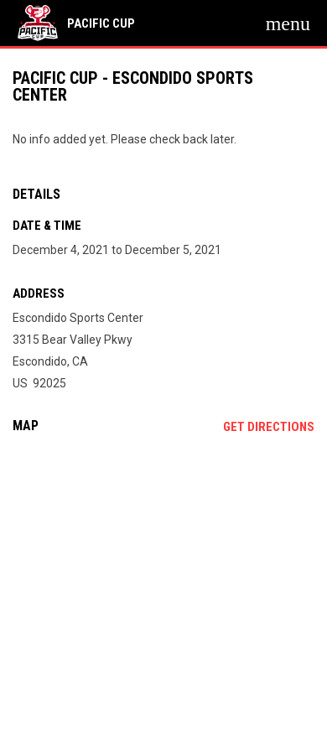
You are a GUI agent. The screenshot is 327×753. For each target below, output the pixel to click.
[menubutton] (288, 23)
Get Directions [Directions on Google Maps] (268, 426)
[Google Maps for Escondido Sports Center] (163, 575)
